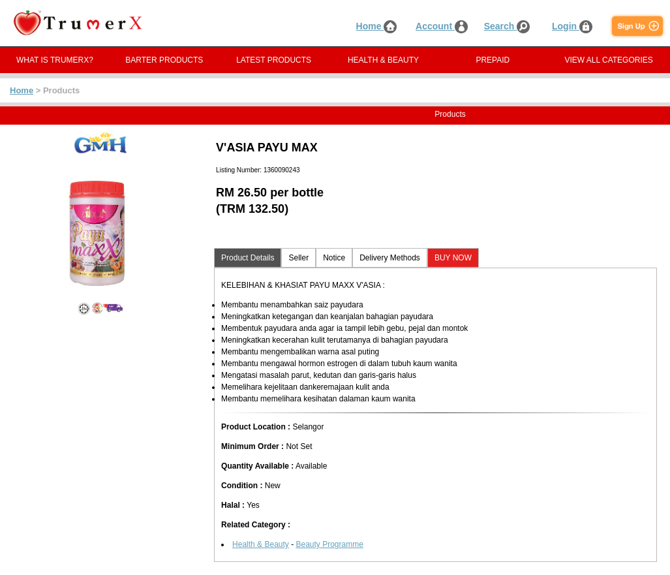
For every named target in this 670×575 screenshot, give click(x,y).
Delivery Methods (389, 257)
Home (376, 26)
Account (442, 26)
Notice (334, 257)
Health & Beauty (260, 544)
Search (507, 26)
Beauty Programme (329, 544)
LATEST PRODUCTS (273, 60)
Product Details (247, 257)
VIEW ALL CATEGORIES (608, 60)
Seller (298, 257)
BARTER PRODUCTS (164, 60)
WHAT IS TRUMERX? (54, 60)
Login (572, 26)
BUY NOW (453, 257)
